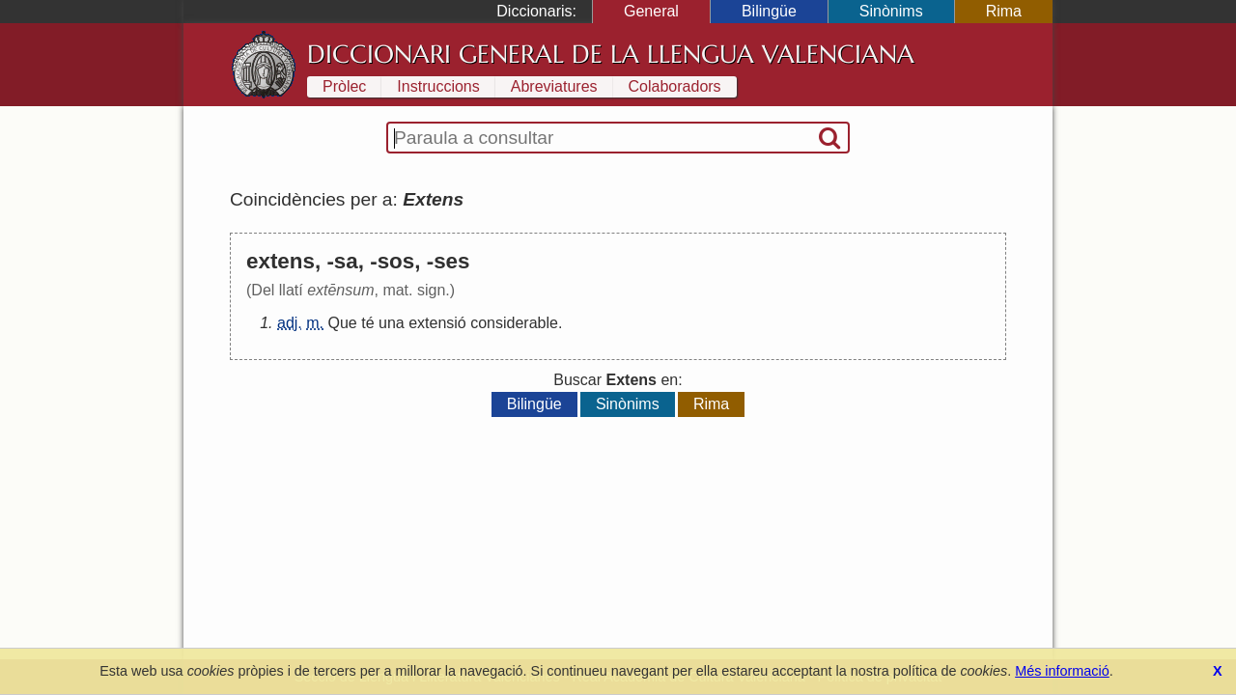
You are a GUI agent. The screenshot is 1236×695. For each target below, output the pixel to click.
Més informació (1062, 671)
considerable (514, 323)
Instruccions (438, 86)
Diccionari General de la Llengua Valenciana (610, 54)
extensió (437, 323)
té (367, 323)
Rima (1004, 11)
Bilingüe (769, 11)
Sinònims (891, 11)
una (392, 323)
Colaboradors (675, 86)
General (651, 11)
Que (341, 323)
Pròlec (344, 86)
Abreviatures (554, 86)
